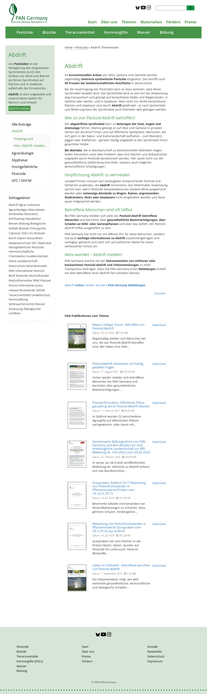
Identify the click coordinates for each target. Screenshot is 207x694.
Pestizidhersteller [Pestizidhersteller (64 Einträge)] (20, 280)
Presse (190, 21)
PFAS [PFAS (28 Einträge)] (36, 280)
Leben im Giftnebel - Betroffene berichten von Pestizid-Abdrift (121, 567)
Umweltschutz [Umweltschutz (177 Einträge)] (40, 295)
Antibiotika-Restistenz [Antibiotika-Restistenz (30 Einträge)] (23, 214)
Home (69, 47)
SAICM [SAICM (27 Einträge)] (40, 290)
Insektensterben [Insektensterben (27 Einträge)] (37, 256)
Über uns (109, 21)
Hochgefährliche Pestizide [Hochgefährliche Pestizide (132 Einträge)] (26, 247)
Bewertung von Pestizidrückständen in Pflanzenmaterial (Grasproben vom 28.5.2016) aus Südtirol (119, 527)
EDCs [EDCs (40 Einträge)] (25, 233)
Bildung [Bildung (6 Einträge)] (24, 223)
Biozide (49, 32)
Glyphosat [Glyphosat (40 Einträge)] (44, 243)
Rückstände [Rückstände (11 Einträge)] (27, 290)
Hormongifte (116, 32)
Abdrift (17, 131)
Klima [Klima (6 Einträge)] (12, 261)
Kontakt (152, 647)
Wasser (143, 32)
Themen (128, 21)
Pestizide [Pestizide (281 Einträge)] (22, 276)
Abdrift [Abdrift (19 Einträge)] (13, 205)
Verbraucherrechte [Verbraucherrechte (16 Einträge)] (21, 304)
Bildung (167, 32)
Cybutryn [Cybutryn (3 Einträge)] (15, 233)
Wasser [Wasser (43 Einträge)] (40, 304)
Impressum (155, 661)
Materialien (151, 21)
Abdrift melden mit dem (105, 285)
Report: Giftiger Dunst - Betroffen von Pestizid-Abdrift (118, 326)
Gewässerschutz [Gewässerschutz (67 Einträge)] (20, 243)
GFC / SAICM (21, 180)
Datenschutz (155, 656)
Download (159, 325)
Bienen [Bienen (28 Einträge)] (13, 223)
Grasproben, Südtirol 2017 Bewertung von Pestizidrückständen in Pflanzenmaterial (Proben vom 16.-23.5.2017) (119, 488)
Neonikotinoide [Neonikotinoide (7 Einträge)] (36, 266)
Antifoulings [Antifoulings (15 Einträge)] (17, 219)
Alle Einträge (21, 124)
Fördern (173, 21)
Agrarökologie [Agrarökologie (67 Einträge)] (18, 210)
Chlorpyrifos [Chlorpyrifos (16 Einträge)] (38, 228)
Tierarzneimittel (80, 32)
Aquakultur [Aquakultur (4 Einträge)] (33, 219)
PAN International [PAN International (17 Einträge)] (21, 271)
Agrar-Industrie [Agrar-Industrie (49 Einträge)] (29, 205)
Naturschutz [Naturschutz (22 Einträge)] (17, 266)
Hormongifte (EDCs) (30, 661)
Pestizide (25, 32)
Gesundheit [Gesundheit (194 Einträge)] (34, 238)
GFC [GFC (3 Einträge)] (34, 243)
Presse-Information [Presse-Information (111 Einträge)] (22, 285)
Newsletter (154, 651)
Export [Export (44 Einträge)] (21, 238)
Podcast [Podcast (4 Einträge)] (45, 280)
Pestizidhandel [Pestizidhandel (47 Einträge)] (39, 276)
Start (92, 21)
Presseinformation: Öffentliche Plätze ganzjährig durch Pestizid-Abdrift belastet (120, 404)
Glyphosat (19, 160)
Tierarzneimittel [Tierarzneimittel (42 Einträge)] (19, 295)
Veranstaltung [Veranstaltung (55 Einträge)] (18, 299)
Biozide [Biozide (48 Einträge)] (24, 228)
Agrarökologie (23, 153)
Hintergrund (23, 138)
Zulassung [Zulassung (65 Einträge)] (16, 309)
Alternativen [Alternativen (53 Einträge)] (36, 210)
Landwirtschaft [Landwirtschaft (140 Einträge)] (27, 261)
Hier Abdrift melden (29, 145)
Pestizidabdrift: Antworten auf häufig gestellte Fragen (117, 365)
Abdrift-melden (19, 108)
